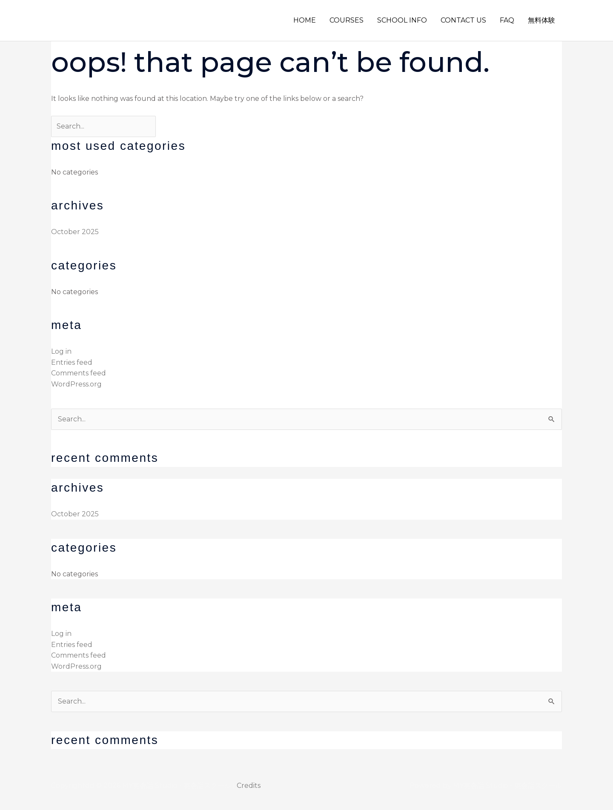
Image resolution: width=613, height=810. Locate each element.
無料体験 (541, 20)
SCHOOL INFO (402, 20)
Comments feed (78, 373)
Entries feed (71, 362)
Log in (61, 351)
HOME (304, 20)
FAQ (507, 20)
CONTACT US (463, 20)
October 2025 (75, 232)
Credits (249, 785)
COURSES (346, 20)
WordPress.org (76, 384)
